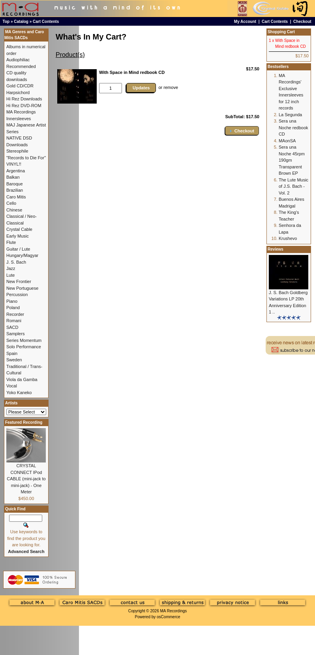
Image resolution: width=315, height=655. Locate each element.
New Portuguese (22, 288)
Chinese (14, 210)
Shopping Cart (281, 32)
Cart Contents (46, 21)
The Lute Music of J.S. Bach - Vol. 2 (293, 186)
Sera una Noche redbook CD (293, 127)
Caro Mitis (16, 196)
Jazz (10, 268)
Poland (13, 307)
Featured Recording (23, 422)
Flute (11, 242)
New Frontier (18, 281)
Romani (13, 320)
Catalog (21, 21)
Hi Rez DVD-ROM (23, 105)
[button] (242, 130)
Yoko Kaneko (19, 392)
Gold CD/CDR (20, 85)
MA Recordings (173, 611)
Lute (10, 275)
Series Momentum (23, 340)
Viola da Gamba (22, 379)
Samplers (15, 333)
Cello (11, 203)
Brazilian (14, 190)
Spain (11, 353)
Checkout (302, 21)
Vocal (11, 385)
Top (6, 21)
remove (170, 87)
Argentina (15, 170)
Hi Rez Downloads (24, 98)
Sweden (14, 359)
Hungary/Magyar (22, 255)
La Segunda (290, 114)
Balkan (13, 177)
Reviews (275, 249)
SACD (12, 327)
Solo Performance (23, 346)
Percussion (17, 294)
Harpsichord (18, 92)
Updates (141, 87)
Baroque (14, 183)
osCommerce (168, 617)
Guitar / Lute (18, 249)
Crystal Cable (19, 229)
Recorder (15, 314)
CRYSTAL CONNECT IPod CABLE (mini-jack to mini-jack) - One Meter (26, 478)
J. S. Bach (16, 262)
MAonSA (287, 140)
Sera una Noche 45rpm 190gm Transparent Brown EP (292, 160)
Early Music (17, 236)
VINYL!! (13, 164)
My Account (245, 21)
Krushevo (288, 238)
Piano (11, 301)
